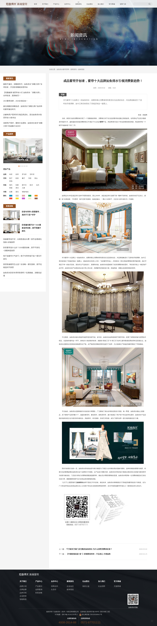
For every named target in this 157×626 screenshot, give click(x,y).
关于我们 (45, 4)
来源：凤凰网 (142, 115)
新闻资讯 (78, 4)
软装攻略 (38, 593)
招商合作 (54, 586)
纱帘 (17, 174)
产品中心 (56, 4)
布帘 (10, 174)
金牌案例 (38, 589)
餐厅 (23, 178)
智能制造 (23, 599)
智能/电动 (25, 192)
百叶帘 (32, 174)
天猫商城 (117, 586)
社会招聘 (101, 586)
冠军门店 (123, 4)
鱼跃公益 (85, 586)
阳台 (36, 178)
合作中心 (67, 4)
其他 (10, 181)
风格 (4, 185)
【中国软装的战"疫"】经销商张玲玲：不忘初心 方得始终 (88, 554)
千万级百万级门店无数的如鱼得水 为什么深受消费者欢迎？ (89, 549)
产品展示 (38, 586)
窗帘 (101, 122)
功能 (4, 192)
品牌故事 (23, 589)
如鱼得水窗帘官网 (63, 69)
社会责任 (90, 4)
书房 (29, 178)
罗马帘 (24, 174)
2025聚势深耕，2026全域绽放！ (15, 101)
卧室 (17, 178)
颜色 (4, 196)
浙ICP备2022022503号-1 (70, 614)
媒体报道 (81, 69)
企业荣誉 (23, 596)
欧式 (31, 185)
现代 (10, 185)
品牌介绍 (23, 586)
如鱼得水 (80, 482)
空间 (4, 178)
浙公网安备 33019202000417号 (90, 614)
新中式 (24, 185)
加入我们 (101, 4)
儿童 (23, 188)
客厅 (10, 178)
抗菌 (10, 192)
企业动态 (70, 586)
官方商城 (112, 4)
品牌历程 (23, 593)
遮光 (17, 192)
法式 (37, 185)
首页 (35, 4)
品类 (4, 174)
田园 (10, 188)
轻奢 (17, 185)
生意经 (53, 589)
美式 (17, 188)
